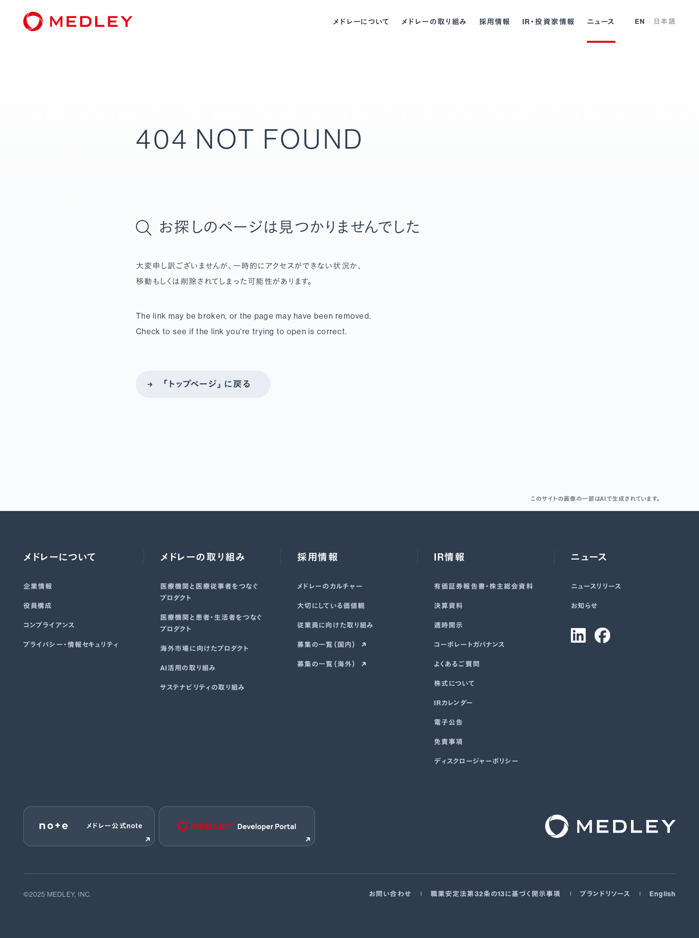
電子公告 (448, 722)
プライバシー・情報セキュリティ (71, 645)
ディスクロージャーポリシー (476, 761)
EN (640, 21)
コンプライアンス (49, 625)
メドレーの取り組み (434, 21)
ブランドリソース (605, 894)
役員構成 (37, 606)
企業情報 (37, 586)
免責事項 (448, 742)
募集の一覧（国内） (327, 645)
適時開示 (448, 625)
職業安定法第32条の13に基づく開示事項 (496, 894)
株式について (454, 684)
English (662, 894)
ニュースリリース (596, 586)
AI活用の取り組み (188, 668)
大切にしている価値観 (331, 606)
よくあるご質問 (457, 664)
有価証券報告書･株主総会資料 (483, 586)
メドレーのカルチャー (330, 586)
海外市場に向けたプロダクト (205, 649)
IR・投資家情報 (548, 21)
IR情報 (449, 557)
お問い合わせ (390, 894)
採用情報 (495, 21)
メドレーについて (361, 21)
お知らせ (584, 606)
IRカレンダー (453, 703)
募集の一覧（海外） (327, 664)
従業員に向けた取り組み (335, 625)
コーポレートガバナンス (469, 645)
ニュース (601, 21)
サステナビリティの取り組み (203, 687)
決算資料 (448, 606)
